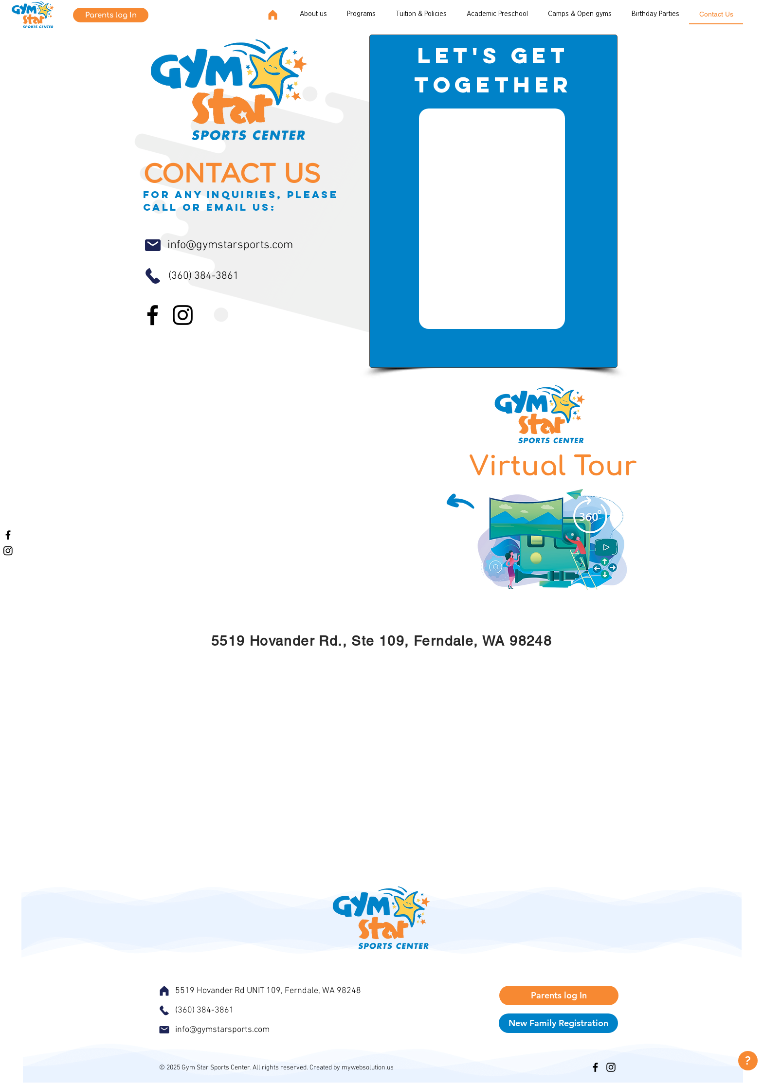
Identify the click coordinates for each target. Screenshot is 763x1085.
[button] (421, 14)
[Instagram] (8, 550)
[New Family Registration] (558, 1023)
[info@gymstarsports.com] (244, 245)
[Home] (272, 14)
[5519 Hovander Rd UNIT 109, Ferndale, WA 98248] (293, 990)
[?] (748, 1060)
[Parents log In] (110, 15)
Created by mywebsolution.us (351, 1068)
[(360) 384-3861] (226, 276)
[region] (746, 1060)
